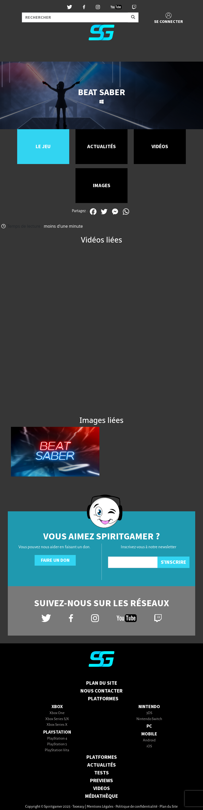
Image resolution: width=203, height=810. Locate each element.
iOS (149, 746)
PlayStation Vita (57, 750)
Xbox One (57, 713)
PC (149, 726)
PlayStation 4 (57, 739)
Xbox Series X (57, 725)
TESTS (101, 772)
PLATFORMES (101, 757)
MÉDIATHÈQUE (101, 796)
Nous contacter (101, 691)
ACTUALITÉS (101, 765)
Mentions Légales (100, 807)
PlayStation (57, 732)
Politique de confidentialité (136, 807)
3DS (149, 713)
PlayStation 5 (57, 744)
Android (149, 740)
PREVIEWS (101, 780)
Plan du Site (101, 683)
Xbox (57, 706)
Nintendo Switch (149, 719)
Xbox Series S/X (57, 719)
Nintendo (149, 706)
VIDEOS (101, 788)
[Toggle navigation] (10, 53)
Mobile (149, 734)
